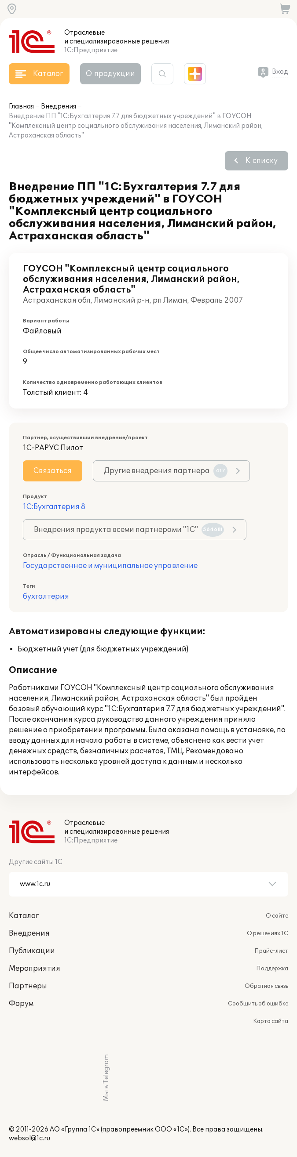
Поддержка (272, 968)
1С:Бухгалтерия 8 (54, 507)
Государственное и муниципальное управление (110, 565)
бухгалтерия (46, 596)
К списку (262, 160)
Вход (280, 72)
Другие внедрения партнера (165, 471)
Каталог (24, 915)
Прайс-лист (271, 951)
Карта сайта (270, 1021)
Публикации (32, 951)
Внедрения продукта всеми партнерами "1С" (129, 530)
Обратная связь (266, 986)
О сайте (277, 915)
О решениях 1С (267, 933)
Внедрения (58, 106)
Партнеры (28, 986)
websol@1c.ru (29, 1138)
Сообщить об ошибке (258, 1003)
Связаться (52, 470)
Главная (21, 106)
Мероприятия (34, 968)
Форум (21, 1003)
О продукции (110, 73)
